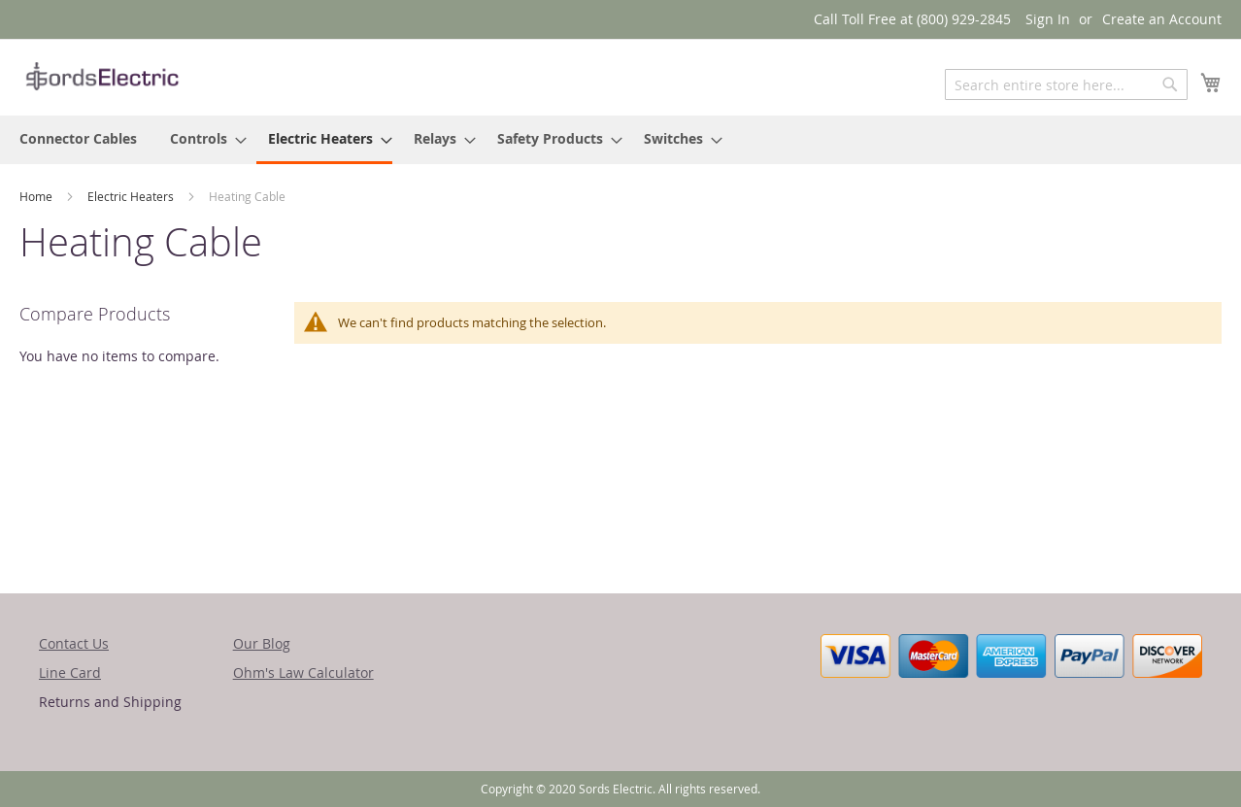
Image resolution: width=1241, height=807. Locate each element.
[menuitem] (78, 138)
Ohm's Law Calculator (303, 672)
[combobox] (1066, 84)
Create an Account (1162, 19)
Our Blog (261, 643)
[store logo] (101, 76)
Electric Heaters (132, 196)
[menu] (620, 140)
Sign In (1047, 19)
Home (37, 196)
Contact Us (74, 643)
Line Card (70, 672)
